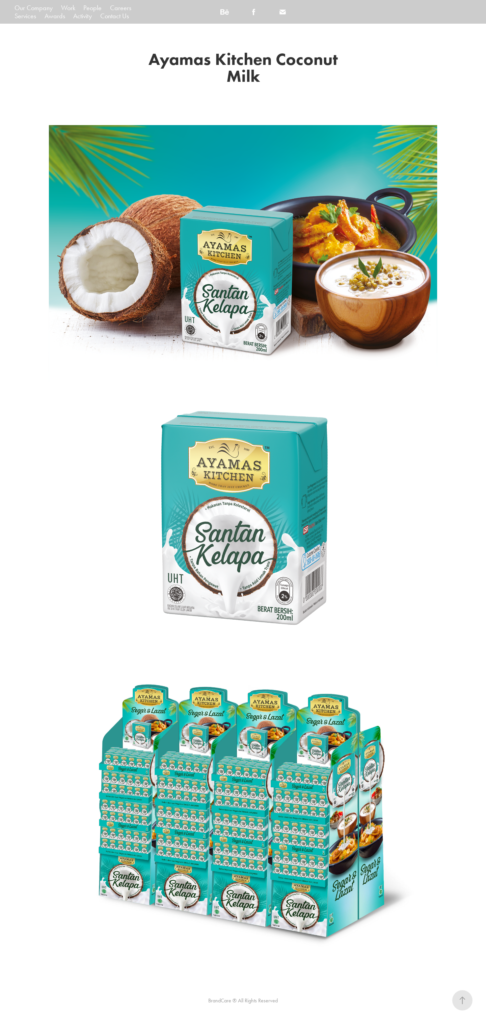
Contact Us (114, 16)
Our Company (34, 8)
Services (25, 16)
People (92, 8)
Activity (82, 16)
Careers (120, 8)
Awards (55, 16)
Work (68, 8)
